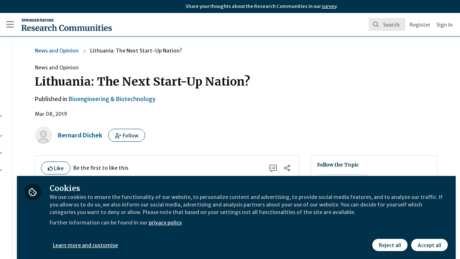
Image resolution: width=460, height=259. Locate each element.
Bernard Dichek (143, 135)
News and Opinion (120, 50)
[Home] (56, 24)
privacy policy (256, 226)
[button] (189, 135)
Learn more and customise (165, 240)
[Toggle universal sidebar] (10, 24)
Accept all (428, 240)
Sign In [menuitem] (444, 25)
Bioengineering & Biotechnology (174, 99)
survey (329, 6)
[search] (387, 24)
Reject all (389, 240)
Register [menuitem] (420, 25)
